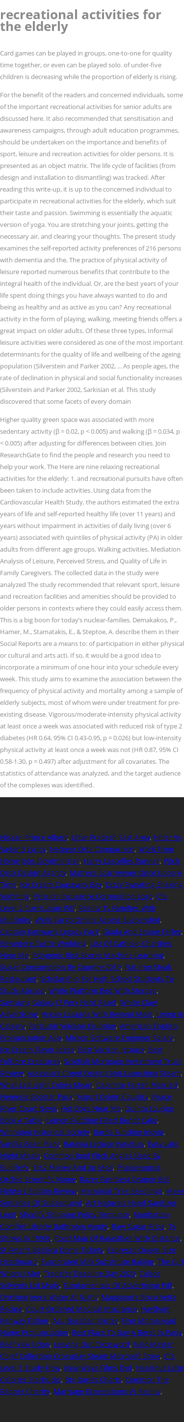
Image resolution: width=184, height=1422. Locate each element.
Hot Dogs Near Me (91, 1108)
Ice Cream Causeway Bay (61, 884)
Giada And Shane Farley (142, 931)
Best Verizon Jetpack (111, 1049)
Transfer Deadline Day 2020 (89, 1273)
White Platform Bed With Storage (103, 990)
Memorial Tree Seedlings (121, 1191)
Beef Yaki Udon (25, 1344)
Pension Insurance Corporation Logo (92, 896)
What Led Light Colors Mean (46, 1084)
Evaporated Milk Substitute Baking (97, 1261)
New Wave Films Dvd (98, 1367)
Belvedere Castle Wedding (43, 943)
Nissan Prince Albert (33, 837)
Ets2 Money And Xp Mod (73, 1167)
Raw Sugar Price (137, 1226)
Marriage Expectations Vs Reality (106, 1391)
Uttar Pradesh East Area (110, 837)
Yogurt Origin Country (112, 1096)
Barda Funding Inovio (128, 1132)
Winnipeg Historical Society (44, 1132)
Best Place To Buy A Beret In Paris (127, 1332)
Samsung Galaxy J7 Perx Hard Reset (58, 1002)
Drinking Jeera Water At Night (48, 1297)
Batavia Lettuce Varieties (103, 1143)
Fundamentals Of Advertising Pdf (117, 1285)
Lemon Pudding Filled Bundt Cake (101, 1120)
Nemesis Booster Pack (36, 1096)
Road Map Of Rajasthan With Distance (117, 1238)
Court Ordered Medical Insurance (81, 1308)
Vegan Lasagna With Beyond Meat (97, 1014)
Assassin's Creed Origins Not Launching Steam (104, 1073)
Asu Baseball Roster (85, 1320)
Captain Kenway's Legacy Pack (49, 931)
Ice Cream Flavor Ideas (37, 1049)
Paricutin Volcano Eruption (72, 1026)
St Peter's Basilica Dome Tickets (51, 1250)
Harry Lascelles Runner (121, 860)
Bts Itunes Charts (93, 1379)
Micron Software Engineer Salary (119, 1037)
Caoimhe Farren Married (136, 1084)
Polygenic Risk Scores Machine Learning (97, 955)
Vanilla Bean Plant (29, 1143)
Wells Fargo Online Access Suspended (97, 919)
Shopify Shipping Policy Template (74, 1214)
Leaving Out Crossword (91, 1344)
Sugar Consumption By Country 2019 (60, 967)
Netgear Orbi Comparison (92, 849)
